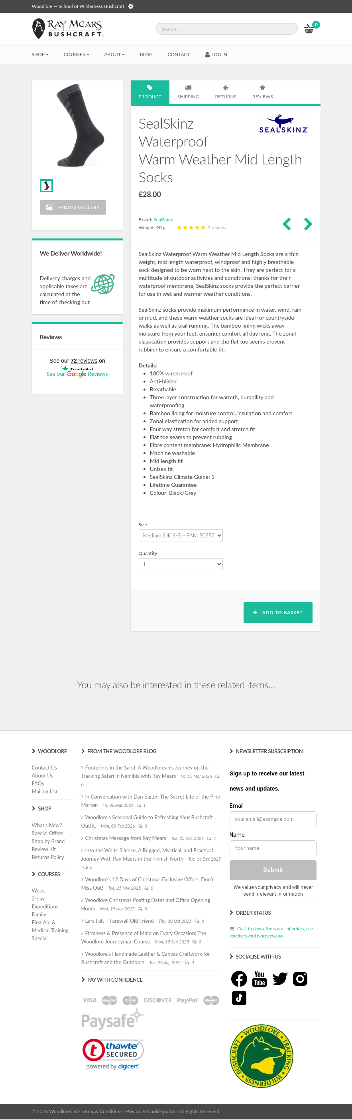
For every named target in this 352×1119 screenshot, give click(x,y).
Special (40, 938)
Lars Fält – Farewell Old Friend (119, 921)
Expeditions (45, 906)
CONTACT (179, 54)
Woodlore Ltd (63, 1111)
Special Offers (47, 833)
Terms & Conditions (101, 1111)
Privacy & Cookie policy (150, 1111)
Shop (40, 54)
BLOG (146, 54)
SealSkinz (163, 220)
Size (143, 524)
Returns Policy (48, 857)
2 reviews (201, 227)
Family (39, 914)
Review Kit (44, 849)
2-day (38, 898)
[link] (113, 1054)
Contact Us (44, 767)
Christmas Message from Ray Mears (125, 838)
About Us (42, 775)
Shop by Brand (48, 841)
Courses (76, 54)
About (114, 54)
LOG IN (216, 54)
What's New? (47, 825)
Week (38, 890)
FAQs (38, 783)
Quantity (148, 553)
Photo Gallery (73, 207)
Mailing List (45, 791)
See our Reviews (77, 373)
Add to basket (278, 612)
